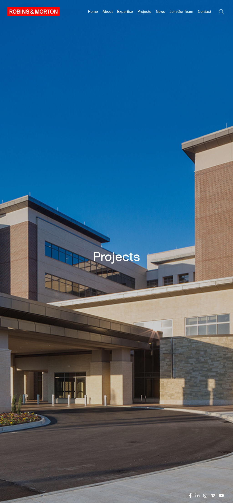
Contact (204, 11)
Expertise (125, 11)
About (108, 11)
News (160, 11)
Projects (144, 11)
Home (93, 11)
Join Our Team (181, 11)
